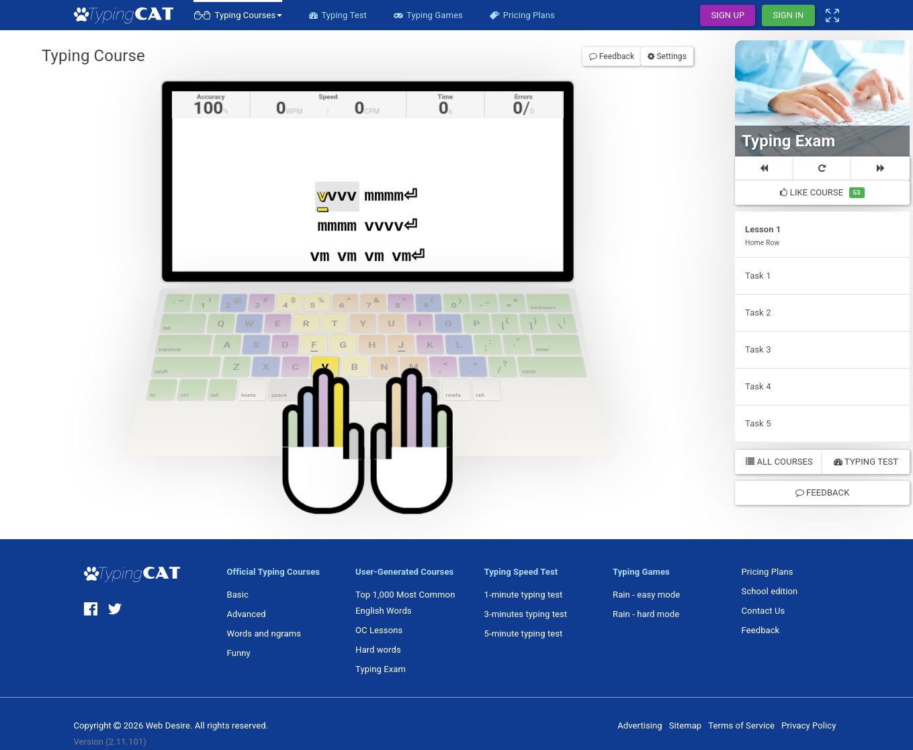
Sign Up (727, 15)
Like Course (822, 192)
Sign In (788, 15)
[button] (237, 15)
